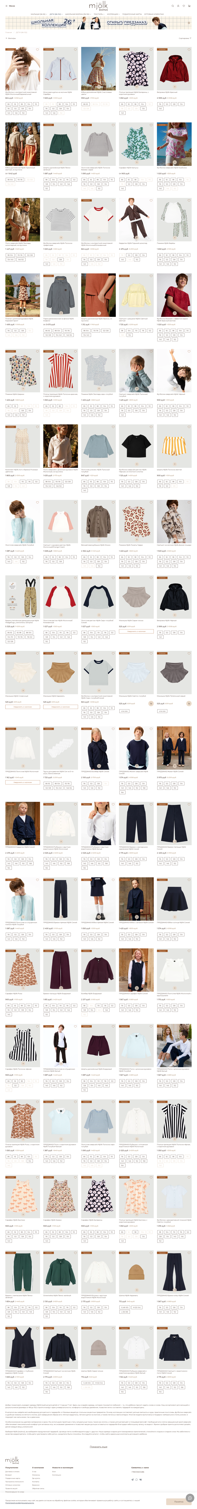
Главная (8, 32)
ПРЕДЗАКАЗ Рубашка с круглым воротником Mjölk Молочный (56, 848)
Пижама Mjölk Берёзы (166, 243)
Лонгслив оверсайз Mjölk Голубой (19, 545)
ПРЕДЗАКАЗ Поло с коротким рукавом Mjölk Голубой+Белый (59, 1145)
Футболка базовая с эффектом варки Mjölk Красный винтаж (172, 320)
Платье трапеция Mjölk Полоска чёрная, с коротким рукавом (173, 1145)
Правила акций (11, 1488)
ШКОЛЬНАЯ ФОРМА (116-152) (78, 14)
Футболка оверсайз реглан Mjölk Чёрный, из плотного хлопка (132, 471)
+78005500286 (137, 1472)
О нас (34, 1472)
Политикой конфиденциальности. (19, 1503)
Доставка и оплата (12, 1472)
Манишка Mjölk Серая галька (131, 620)
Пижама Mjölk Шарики (14, 394)
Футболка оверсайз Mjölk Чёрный (171, 394)
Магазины (36, 1475)
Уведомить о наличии (136, 631)
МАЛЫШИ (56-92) (39, 14)
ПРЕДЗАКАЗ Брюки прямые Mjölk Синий (60, 922)
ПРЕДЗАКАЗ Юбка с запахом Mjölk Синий (136, 922)
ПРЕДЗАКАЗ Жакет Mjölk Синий (170, 771)
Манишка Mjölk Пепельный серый (171, 696)
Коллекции (56, 1475)
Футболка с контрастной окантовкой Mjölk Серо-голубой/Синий (96, 697)
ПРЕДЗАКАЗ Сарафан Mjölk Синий (133, 994)
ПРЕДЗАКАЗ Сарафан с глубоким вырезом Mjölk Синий (19, 1372)
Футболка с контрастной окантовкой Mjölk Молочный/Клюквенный (96, 244)
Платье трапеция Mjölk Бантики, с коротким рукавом (133, 1221)
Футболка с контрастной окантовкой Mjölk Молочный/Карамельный (21, 93)
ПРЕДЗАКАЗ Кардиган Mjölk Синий (20, 847)
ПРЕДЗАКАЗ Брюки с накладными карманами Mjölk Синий (133, 848)
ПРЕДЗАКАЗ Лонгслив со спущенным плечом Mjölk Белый (59, 1070)
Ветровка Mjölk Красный (167, 92)
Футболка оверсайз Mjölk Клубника (172, 168)
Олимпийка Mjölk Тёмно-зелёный (57, 1295)
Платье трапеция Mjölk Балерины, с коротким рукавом (134, 93)
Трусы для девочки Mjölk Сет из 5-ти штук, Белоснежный (58, 772)
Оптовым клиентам (12, 1485)
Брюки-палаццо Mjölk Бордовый (57, 994)
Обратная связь (38, 1488)
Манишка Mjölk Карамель (54, 696)
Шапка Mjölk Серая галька (92, 1371)
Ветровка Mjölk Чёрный (166, 620)
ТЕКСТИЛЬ (99, 14)
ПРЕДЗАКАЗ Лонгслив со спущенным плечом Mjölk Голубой (21, 923)
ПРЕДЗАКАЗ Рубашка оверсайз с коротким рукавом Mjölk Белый (133, 1372)
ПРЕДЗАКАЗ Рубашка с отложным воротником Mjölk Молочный (133, 1145)
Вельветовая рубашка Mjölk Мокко (95, 545)
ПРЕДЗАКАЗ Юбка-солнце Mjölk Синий (173, 922)
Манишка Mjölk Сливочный (16, 696)
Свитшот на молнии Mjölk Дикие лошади (174, 545)
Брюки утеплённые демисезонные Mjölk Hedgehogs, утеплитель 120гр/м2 (22, 621)
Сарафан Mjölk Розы (13, 994)
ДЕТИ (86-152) (56, 14)
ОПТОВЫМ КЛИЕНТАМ (154, 14)
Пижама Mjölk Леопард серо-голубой (97, 394)
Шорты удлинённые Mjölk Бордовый (96, 1069)
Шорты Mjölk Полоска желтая (169, 470)
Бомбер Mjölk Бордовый (91, 994)
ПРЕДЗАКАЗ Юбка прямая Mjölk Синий (97, 922)
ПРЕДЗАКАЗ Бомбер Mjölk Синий (95, 771)
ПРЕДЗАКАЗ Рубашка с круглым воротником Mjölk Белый (94, 848)
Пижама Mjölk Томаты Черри (131, 545)
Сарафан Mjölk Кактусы (128, 168)
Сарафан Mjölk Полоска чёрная (18, 1069)
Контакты (35, 1482)
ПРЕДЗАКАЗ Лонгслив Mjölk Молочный (21, 771)
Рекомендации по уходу (14, 1492)
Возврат (8, 1475)
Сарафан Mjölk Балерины (91, 1220)
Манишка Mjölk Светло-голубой (132, 696)
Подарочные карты (12, 1478)
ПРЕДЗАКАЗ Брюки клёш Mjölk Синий (173, 1295)
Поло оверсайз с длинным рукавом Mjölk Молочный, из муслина (60, 471)
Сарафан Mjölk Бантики (15, 1220)
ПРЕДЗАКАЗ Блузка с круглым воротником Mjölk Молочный (94, 1296)
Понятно (178, 1501)
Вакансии (36, 1485)
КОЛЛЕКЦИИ (113, 14)
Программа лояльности (14, 1482)
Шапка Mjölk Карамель (128, 1295)
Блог (54, 1472)
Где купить (36, 1478)
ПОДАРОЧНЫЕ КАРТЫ (132, 14)
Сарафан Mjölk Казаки (52, 1220)
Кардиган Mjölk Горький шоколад (133, 243)
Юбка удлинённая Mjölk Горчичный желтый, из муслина (20, 169)
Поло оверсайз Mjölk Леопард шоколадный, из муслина (18, 244)
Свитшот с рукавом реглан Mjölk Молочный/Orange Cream (56, 546)
